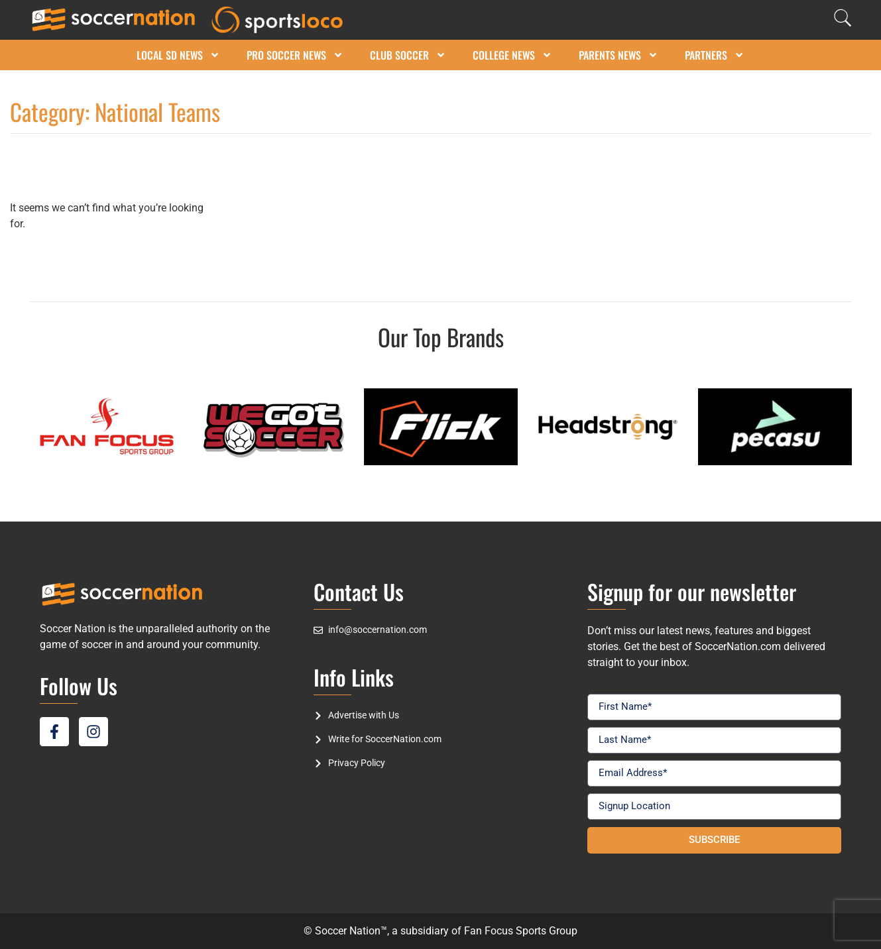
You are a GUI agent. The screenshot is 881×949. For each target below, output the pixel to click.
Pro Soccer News (295, 55)
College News (512, 55)
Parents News (618, 55)
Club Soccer (408, 55)
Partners (714, 55)
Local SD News (178, 55)
